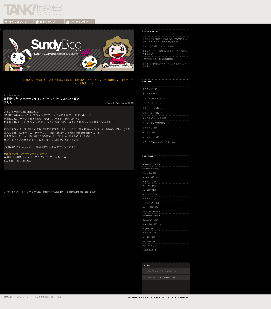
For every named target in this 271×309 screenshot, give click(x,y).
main (69, 80)
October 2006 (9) (150, 220)
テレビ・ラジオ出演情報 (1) (155, 123)
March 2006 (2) (149, 250)
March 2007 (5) (149, 198)
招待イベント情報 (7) (152, 113)
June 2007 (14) (149, 186)
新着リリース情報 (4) (152, 108)
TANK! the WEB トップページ (162, 271)
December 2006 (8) (151, 211)
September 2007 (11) (151, 173)
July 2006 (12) (149, 233)
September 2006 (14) (152, 224)
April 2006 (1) (149, 245)
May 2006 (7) (148, 241)
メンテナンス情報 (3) (152, 137)
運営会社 (8, 297)
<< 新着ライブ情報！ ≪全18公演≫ (43, 80)
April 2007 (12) (149, 194)
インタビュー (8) (150, 94)
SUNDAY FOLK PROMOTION (162, 277)
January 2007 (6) (150, 207)
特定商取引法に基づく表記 (49, 297)
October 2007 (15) (150, 169)
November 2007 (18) (151, 164)
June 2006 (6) (148, 237)
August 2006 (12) (150, 228)
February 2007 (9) (150, 203)
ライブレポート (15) (152, 103)
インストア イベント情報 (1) (155, 118)
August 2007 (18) (150, 177)
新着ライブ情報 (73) (152, 128)
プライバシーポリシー (24, 297)
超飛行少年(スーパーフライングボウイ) (28, 153)
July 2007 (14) (149, 181)
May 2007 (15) (149, 190)
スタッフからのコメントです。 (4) (158, 142)
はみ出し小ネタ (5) (151, 89)
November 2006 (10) (151, 216)
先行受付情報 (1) (150, 132)
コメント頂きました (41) (154, 98)
